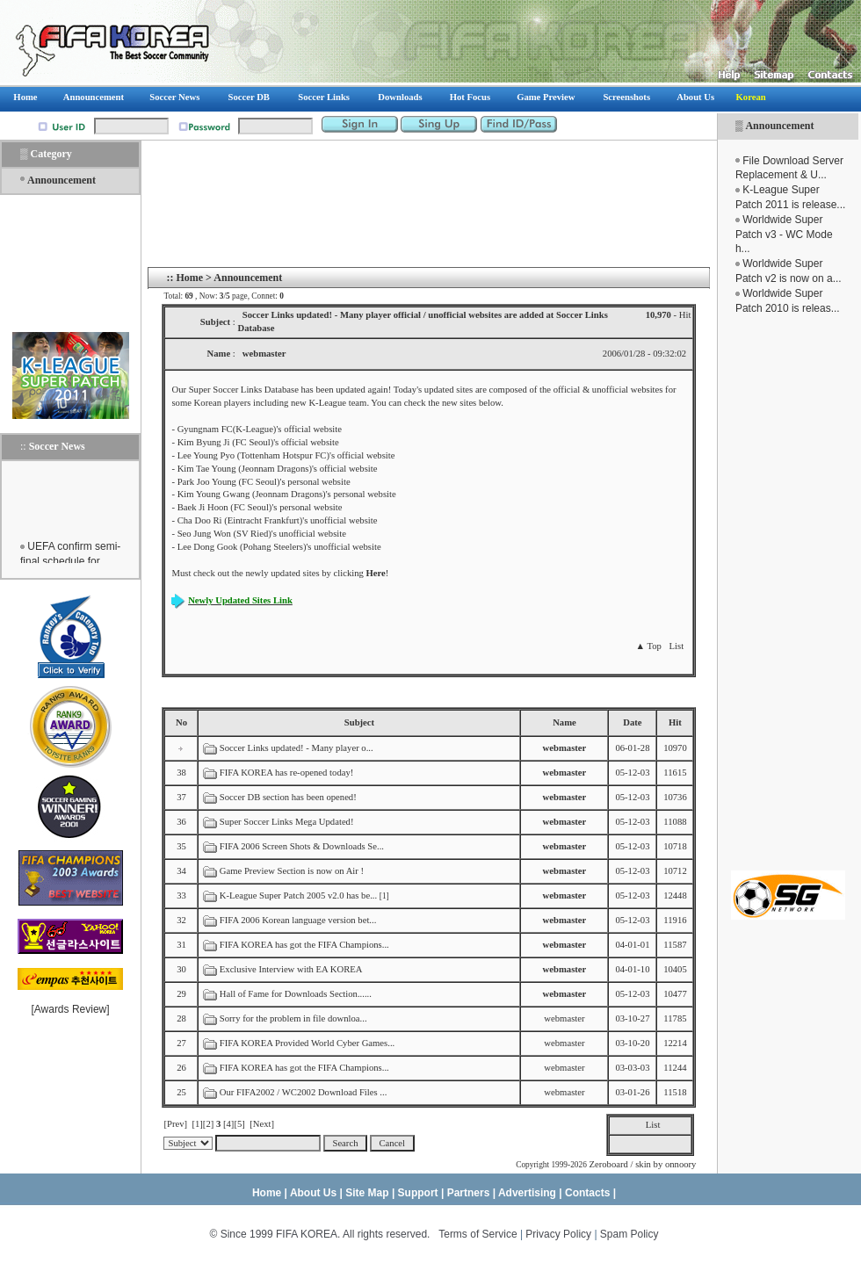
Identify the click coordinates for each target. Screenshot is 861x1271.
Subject (359, 722)
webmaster (564, 1018)
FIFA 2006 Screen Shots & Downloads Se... (302, 846)
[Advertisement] (788, 592)
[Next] (262, 1124)
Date (632, 722)
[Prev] (175, 1124)
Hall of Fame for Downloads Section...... (296, 994)
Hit (675, 722)
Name (564, 722)
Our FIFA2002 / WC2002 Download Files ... (303, 1092)
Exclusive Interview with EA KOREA (291, 969)
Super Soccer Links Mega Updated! (287, 822)
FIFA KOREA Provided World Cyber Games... (307, 1043)
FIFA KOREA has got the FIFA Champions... (304, 945)
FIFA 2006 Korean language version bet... (298, 920)
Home (189, 277)
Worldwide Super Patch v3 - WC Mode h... (784, 234)
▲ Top (648, 646)
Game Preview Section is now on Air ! (292, 871)
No (181, 722)
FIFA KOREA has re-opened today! (287, 772)
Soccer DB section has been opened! (288, 797)
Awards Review (70, 1009)
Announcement (779, 125)
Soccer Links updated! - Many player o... (296, 748)
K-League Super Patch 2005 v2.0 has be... (298, 895)
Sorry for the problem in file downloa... (293, 1018)
